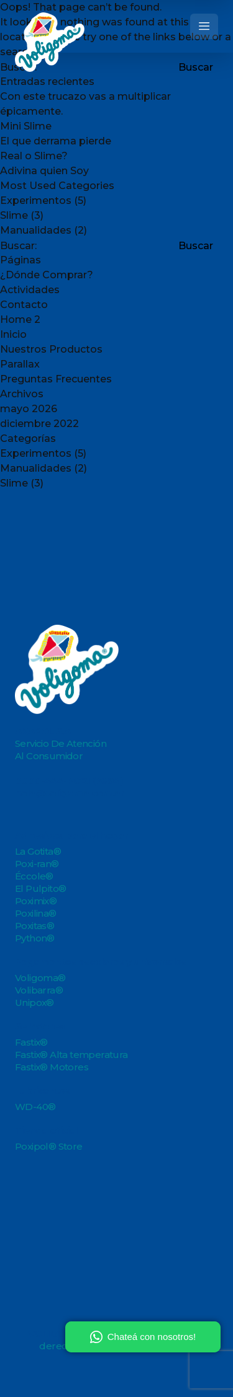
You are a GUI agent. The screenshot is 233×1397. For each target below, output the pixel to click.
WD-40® (35, 1107)
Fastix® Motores (51, 1067)
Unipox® (34, 1002)
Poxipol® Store (49, 1146)
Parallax (20, 364)
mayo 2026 (28, 409)
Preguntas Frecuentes (56, 379)
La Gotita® (38, 851)
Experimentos (35, 200)
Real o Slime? (34, 156)
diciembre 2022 (39, 424)
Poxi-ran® (37, 864)
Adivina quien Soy (44, 171)
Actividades (30, 290)
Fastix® (31, 1042)
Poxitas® (34, 926)
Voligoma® (40, 978)
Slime (14, 215)
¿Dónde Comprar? (46, 275)
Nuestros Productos (51, 349)
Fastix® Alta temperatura (71, 1054)
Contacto (24, 305)
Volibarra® (39, 990)
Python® (35, 938)
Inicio (13, 334)
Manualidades (35, 230)
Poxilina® (36, 913)
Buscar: (18, 246)
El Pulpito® (40, 888)
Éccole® (34, 876)
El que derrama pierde (55, 141)
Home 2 (20, 319)
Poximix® (36, 901)
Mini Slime (26, 126)
